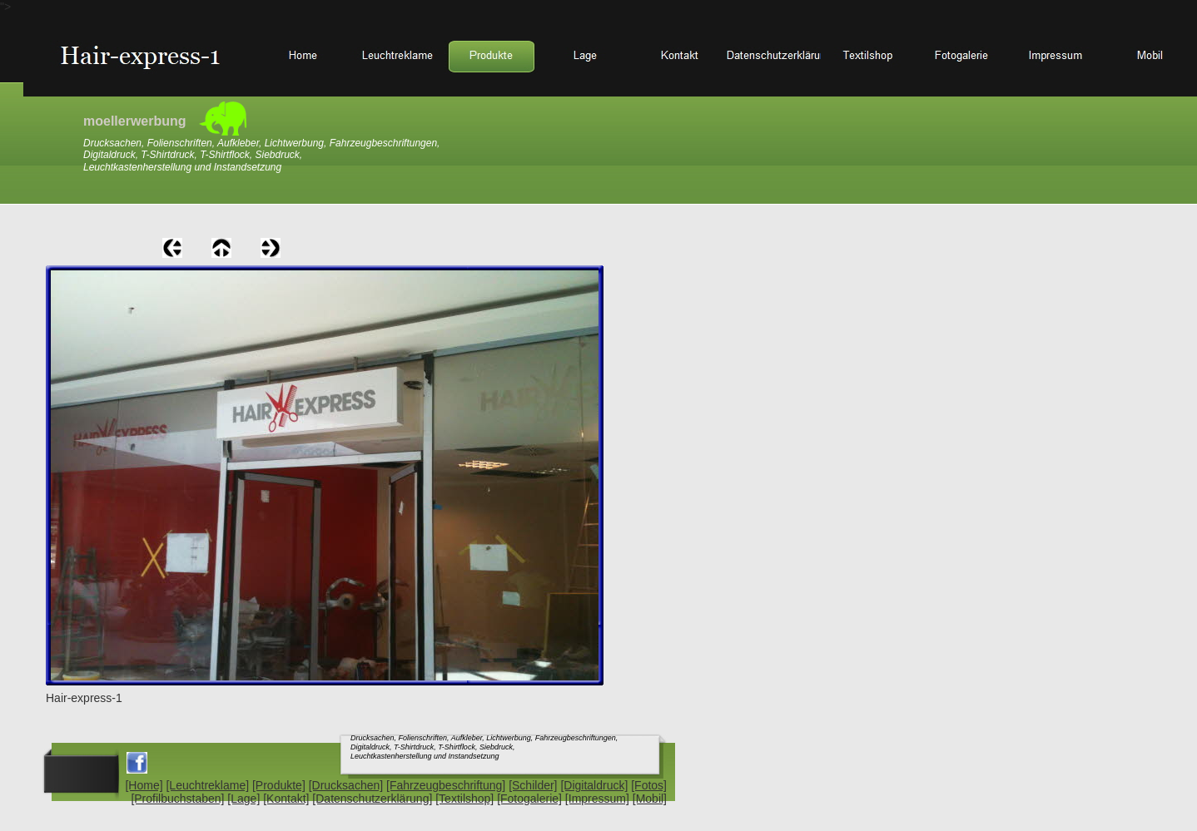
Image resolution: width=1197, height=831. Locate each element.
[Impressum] (597, 798)
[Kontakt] (286, 798)
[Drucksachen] (346, 785)
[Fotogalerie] (529, 798)
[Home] (143, 785)
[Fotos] (649, 785)
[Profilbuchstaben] (177, 798)
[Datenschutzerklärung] (372, 798)
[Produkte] (278, 785)
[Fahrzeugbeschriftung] (445, 785)
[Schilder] (533, 785)
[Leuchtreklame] (207, 785)
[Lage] (243, 798)
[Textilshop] (464, 798)
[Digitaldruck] (594, 785)
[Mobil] (650, 798)
